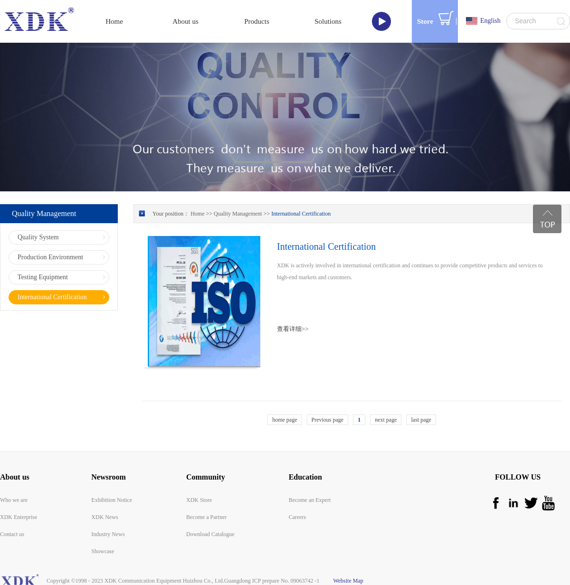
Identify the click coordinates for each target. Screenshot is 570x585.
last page (421, 419)
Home (114, 21)
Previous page (328, 419)
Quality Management (238, 213)
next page (386, 419)
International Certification (301, 213)
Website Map (347, 580)
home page (284, 419)
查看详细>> (293, 328)
